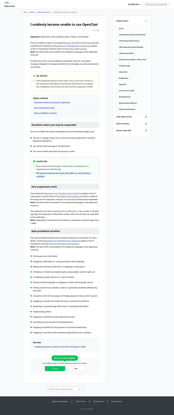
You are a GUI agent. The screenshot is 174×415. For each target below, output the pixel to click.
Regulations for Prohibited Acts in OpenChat (72, 46)
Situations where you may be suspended (52, 102)
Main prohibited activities (45, 113)
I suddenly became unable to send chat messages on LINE (59, 347)
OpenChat (32, 12)
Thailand (82, 49)
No (74, 368)
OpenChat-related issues (43, 12)
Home (25, 12)
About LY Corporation (60, 401)
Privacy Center (116, 401)
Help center (9, 6)
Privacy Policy (98, 401)
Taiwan (72, 49)
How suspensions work (44, 108)
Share (96, 30)
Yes (54, 368)
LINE (6, 2)
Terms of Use (80, 401)
